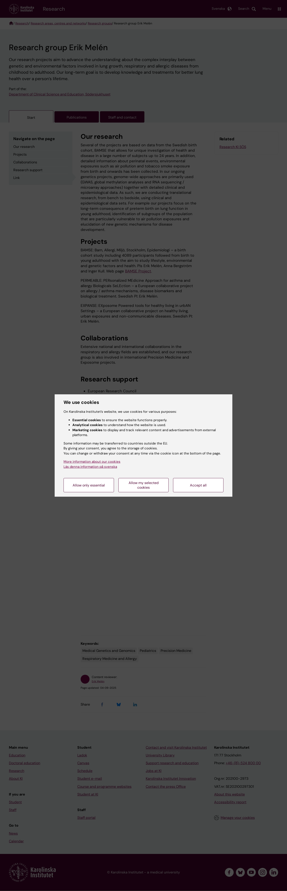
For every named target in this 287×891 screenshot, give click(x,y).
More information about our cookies (92, 461)
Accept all (198, 485)
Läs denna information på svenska (90, 466)
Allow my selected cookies (144, 485)
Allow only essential (89, 485)
